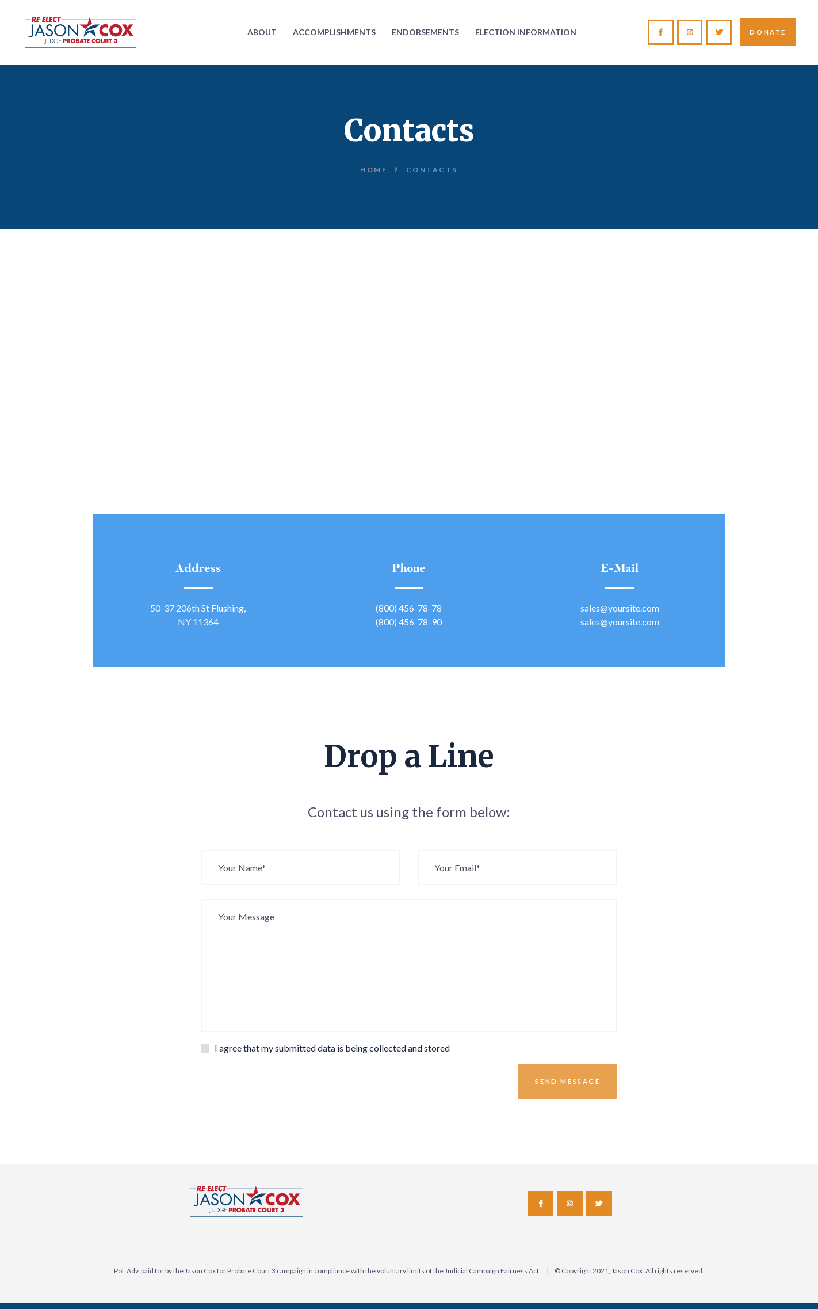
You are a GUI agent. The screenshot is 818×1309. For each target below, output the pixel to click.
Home (373, 169)
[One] (409, 419)
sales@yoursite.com (619, 607)
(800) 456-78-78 (409, 607)
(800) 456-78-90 (409, 621)
